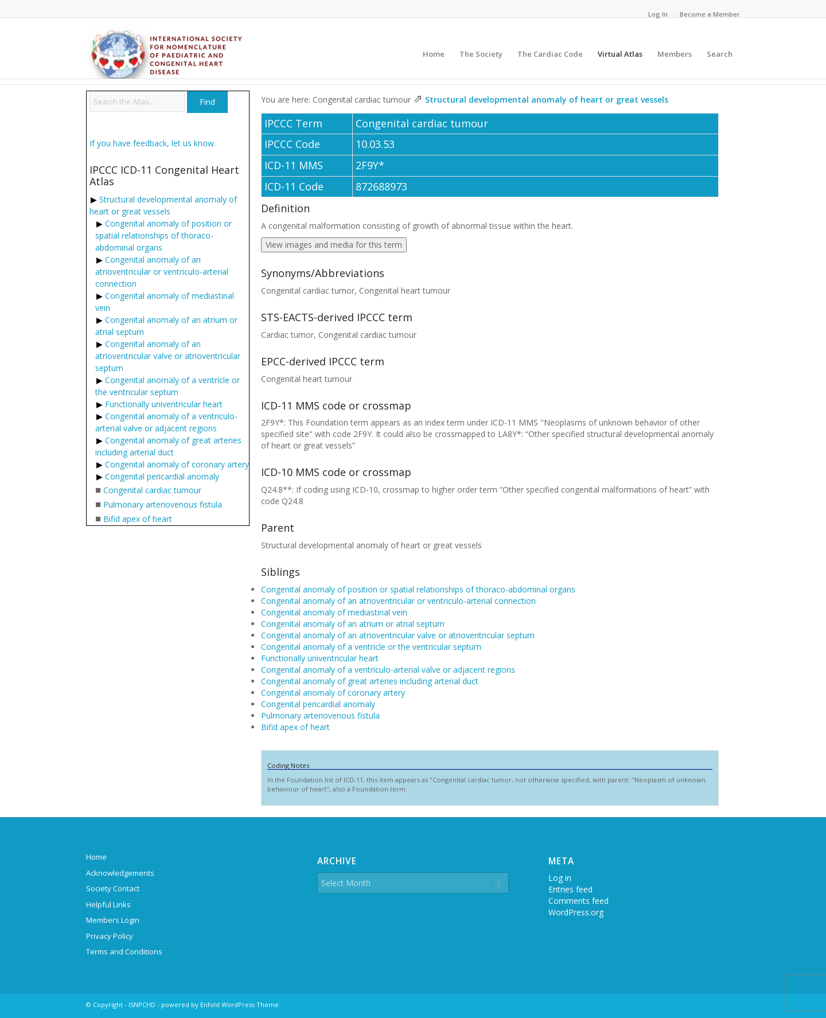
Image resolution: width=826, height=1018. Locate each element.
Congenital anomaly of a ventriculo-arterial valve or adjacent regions (388, 669)
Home (96, 857)
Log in (559, 877)
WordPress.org (575, 912)
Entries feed (570, 889)
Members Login (112, 920)
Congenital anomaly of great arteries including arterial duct (369, 681)
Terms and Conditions (124, 951)
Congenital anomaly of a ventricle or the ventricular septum (371, 646)
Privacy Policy (109, 936)
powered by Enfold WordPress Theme (220, 1004)
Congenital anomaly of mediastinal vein (334, 612)
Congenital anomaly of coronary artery (177, 464)
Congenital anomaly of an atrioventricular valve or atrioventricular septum (167, 355)
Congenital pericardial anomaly (162, 476)
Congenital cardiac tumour (152, 490)
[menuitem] (658, 14)
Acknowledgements (120, 873)
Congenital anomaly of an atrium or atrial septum (353, 623)
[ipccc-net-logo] (166, 51)
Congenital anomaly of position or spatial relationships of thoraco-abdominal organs (163, 235)
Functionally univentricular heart (164, 404)
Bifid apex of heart (137, 518)
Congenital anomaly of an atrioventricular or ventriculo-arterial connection (161, 271)
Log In (658, 14)
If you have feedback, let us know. (152, 143)
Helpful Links (108, 904)
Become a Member (710, 14)
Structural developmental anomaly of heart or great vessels (546, 99)
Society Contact (112, 888)
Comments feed (578, 900)
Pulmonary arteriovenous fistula (162, 504)
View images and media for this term (334, 244)
